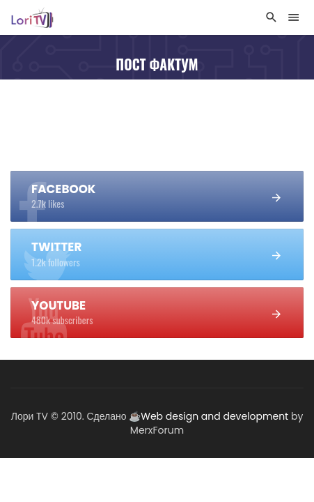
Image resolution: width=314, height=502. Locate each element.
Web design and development (214, 416)
